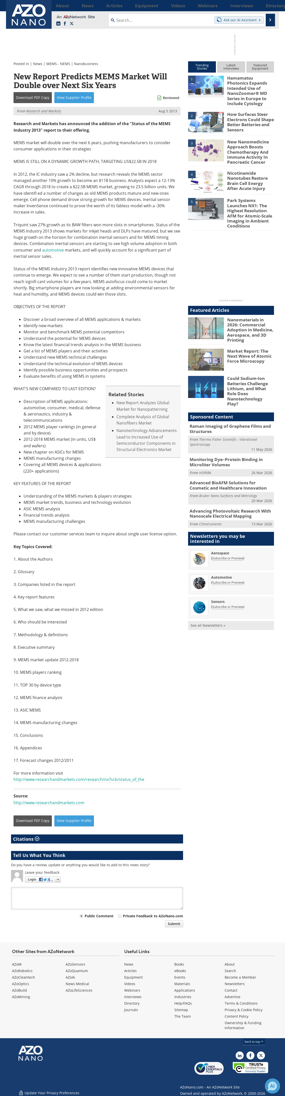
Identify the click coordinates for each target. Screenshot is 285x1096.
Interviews (132, 996)
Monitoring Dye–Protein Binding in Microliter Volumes (222, 429)
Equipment (133, 977)
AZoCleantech (23, 977)
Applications (184, 990)
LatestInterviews (231, 67)
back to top (254, 1041)
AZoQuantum (77, 970)
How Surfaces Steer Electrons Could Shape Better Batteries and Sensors (248, 113)
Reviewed (171, 97)
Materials (182, 983)
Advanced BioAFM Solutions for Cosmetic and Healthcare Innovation (228, 451)
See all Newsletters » (208, 589)
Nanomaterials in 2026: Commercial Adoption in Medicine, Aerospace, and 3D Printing (250, 307)
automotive (53, 250)
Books (179, 964)
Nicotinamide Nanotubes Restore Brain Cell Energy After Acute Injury (248, 168)
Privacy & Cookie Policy (243, 1009)
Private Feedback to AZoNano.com (153, 916)
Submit (174, 923)
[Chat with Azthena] (272, 1085)
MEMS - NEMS (58, 63)
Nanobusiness (86, 63)
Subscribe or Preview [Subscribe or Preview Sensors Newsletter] (227, 571)
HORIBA (205, 438)
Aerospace (220, 517)
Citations (26, 839)
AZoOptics (20, 983)
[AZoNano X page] (72, 24)
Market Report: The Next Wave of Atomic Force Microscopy (247, 332)
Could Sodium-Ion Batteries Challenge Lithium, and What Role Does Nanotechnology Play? (249, 364)
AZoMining (21, 996)
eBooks (180, 970)
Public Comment (99, 916)
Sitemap (181, 1009)
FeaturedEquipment (260, 67)
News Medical (77, 983)
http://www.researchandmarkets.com (49, 802)
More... (267, 5)
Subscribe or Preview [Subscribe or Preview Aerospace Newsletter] (227, 522)
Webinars (132, 990)
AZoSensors (75, 964)
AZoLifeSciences (79, 990)
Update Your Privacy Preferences (49, 1089)
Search (230, 970)
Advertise (232, 996)
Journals (131, 1009)
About (230, 964)
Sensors (218, 565)
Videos (129, 983)
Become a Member (240, 977)
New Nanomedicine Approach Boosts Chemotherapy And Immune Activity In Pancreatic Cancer (245, 142)
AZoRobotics (22, 970)
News (37, 63)
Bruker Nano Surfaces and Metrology (228, 461)
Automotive (221, 541)
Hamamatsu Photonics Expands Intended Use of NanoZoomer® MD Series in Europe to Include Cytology (250, 86)
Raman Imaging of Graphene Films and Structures (226, 397)
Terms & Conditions (241, 1003)
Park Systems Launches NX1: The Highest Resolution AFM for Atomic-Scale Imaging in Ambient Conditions (249, 198)
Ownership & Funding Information (243, 1025)
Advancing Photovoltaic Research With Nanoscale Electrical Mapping (226, 478)
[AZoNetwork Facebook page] (65, 24)
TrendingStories (202, 67)
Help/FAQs (183, 1003)
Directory (131, 1003)
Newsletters (235, 983)
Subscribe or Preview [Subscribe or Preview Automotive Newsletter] (227, 546)
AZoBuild (19, 990)
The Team (182, 1016)
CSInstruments (210, 488)
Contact (231, 990)
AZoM (17, 964)
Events (179, 977)
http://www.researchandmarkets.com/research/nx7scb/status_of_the (79, 779)
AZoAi (70, 977)
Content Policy (236, 1016)
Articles (130, 970)
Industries (182, 996)
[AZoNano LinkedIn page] (58, 24)
